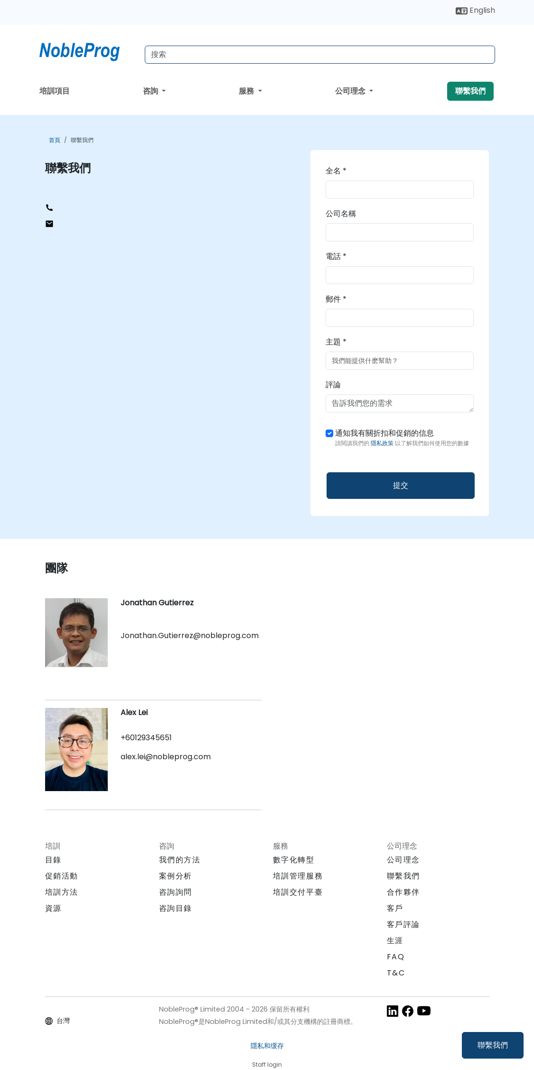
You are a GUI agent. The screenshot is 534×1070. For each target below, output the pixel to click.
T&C (396, 972)
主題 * (336, 341)
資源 (53, 908)
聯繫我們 (493, 1045)
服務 (247, 91)
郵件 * (336, 299)
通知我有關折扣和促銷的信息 (402, 438)
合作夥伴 (403, 892)
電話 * (336, 256)
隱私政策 (383, 443)
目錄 (53, 859)
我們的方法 (180, 859)
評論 (333, 384)
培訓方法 (61, 892)
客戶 (395, 908)
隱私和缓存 (267, 1046)
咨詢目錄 (175, 908)
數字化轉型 (294, 859)
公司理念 (351, 91)
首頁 (54, 140)
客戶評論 (403, 924)
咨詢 (151, 91)
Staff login (267, 1064)
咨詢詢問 (175, 892)
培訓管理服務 (298, 875)
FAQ (396, 956)
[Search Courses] (320, 55)
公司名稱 (341, 213)
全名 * (336, 170)
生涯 (395, 940)
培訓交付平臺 (298, 892)
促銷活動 (61, 875)
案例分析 (175, 875)
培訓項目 (54, 91)
